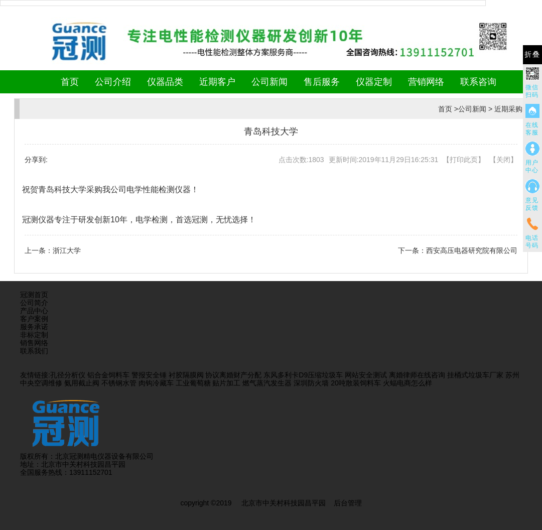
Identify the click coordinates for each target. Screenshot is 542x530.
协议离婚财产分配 (233, 375)
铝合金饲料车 (108, 375)
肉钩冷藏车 (156, 383)
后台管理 (348, 503)
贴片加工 (226, 383)
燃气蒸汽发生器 (267, 383)
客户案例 (34, 319)
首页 (70, 82)
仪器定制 (374, 82)
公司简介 (34, 303)
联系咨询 (478, 82)
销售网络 (34, 343)
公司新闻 (269, 82)
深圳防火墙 (311, 383)
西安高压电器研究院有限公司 (471, 250)
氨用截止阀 (81, 383)
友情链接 (34, 375)
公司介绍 (113, 82)
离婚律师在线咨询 (417, 375)
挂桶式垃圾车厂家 (475, 375)
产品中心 (34, 311)
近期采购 (508, 109)
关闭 (503, 160)
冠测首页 (34, 295)
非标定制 (34, 335)
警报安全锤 (149, 375)
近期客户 (217, 82)
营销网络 (426, 82)
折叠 (532, 54)
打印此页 (464, 160)
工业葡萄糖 (193, 383)
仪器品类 (165, 82)
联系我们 (34, 351)
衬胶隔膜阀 (186, 375)
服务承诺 (34, 327)
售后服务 (322, 82)
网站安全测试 (366, 375)
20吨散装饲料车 (356, 383)
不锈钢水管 (119, 383)
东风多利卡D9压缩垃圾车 (303, 375)
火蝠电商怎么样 (407, 383)
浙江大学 (67, 250)
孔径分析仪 (67, 375)
